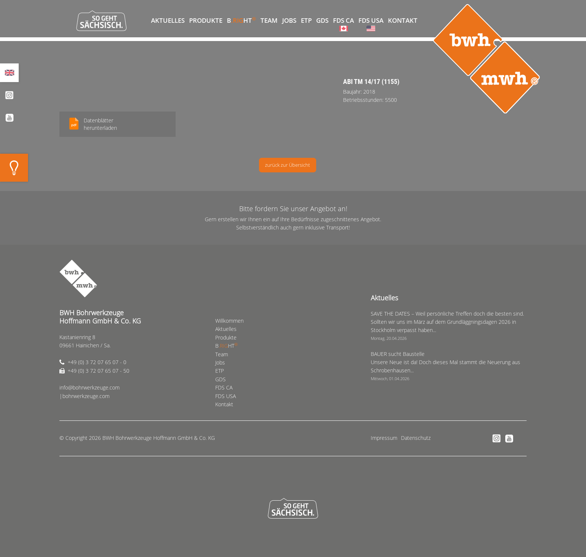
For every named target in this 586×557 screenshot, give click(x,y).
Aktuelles (168, 20)
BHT (241, 20)
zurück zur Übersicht (287, 165)
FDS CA (343, 20)
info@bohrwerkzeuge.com (89, 387)
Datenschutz (416, 437)
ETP (306, 20)
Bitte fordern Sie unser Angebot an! (293, 208)
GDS (322, 20)
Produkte (205, 20)
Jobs (289, 20)
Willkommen (141, 20)
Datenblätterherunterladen (100, 124)
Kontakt (402, 20)
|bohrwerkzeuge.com (84, 396)
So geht (101, 20)
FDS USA (370, 20)
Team (269, 20)
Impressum (384, 437)
